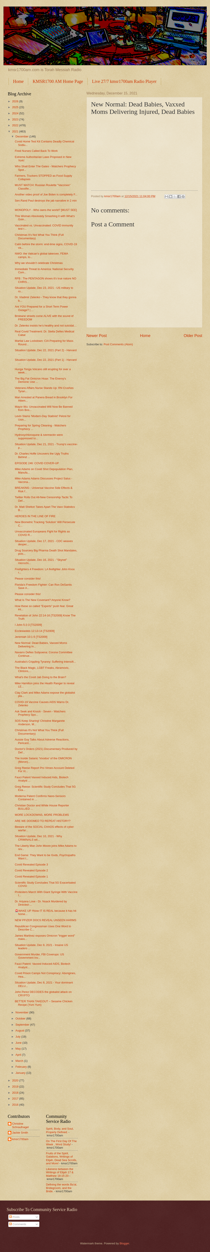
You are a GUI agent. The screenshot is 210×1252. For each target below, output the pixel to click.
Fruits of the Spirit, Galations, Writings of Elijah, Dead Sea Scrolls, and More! (61, 1158)
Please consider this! (28, 578)
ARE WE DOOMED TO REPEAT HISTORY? (43, 821)
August (20, 1030)
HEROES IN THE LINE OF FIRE (35, 516)
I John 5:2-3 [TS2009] (28, 624)
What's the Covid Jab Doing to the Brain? (40, 677)
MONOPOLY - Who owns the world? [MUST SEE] (46, 210)
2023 (15, 119)
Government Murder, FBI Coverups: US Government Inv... (39, 956)
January (21, 1072)
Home (18, 81)
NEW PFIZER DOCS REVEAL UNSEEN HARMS (45, 920)
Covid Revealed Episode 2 (31, 870)
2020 (15, 1080)
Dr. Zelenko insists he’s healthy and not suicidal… (46, 325)
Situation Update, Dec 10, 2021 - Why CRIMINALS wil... (38, 838)
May (19, 1048)
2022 (15, 125)
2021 (15, 131)
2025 (15, 107)
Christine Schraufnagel (20, 1125)
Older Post (193, 336)
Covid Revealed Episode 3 (31, 864)
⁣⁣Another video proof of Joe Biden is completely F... (46, 194)
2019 (15, 1086)
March (20, 1060)
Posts (14, 1217)
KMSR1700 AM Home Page (58, 81)
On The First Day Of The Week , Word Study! (61, 1142)
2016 (15, 1104)
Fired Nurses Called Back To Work (36, 150)
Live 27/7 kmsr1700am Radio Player (124, 81)
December (22, 136)
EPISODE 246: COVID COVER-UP (37, 463)
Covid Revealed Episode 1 (31, 876)
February (22, 1066)
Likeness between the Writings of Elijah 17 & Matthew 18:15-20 (60, 1172)
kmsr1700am (20, 1139)
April (19, 1054)
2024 (15, 113)
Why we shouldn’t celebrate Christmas (39, 263)
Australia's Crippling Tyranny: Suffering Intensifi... (45, 661)
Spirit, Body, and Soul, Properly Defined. (60, 1130)
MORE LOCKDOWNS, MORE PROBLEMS (42, 814)
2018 (15, 1092)
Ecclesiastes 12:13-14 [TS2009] (35, 631)
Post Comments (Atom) (118, 344)
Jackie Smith (20, 1132)
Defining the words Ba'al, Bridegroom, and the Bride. (61, 1188)
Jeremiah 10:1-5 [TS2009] (31, 636)
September (23, 1024)
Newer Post (97, 336)
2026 (15, 101)
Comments (17, 1224)
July (18, 1036)
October (21, 1018)
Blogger (124, 1243)
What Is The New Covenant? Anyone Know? (42, 600)
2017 (15, 1098)
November (22, 1012)
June (19, 1042)
